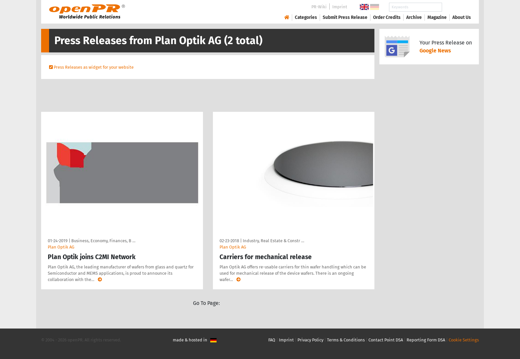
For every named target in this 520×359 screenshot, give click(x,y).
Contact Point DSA (385, 339)
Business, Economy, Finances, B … (103, 240)
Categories (306, 17)
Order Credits (387, 17)
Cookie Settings (464, 339)
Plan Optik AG (61, 247)
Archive (414, 17)
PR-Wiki (319, 6)
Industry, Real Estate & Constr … (273, 240)
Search (456, 7)
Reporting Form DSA (426, 339)
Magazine (437, 17)
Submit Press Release (345, 17)
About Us (461, 17)
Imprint (339, 6)
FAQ (271, 339)
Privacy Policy (310, 339)
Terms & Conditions (346, 339)
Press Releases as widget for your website (94, 67)
